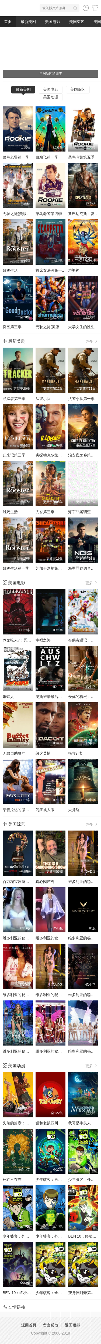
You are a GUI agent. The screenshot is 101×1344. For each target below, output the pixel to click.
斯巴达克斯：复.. (82, 213)
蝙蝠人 (8, 696)
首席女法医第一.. (50, 270)
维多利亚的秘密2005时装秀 (59, 1051)
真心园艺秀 (45, 881)
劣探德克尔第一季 (51, 455)
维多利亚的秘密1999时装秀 (59, 938)
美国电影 (52, 21)
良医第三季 (12, 327)
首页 (8, 21)
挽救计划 (75, 753)
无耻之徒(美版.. (16, 213)
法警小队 (43, 399)
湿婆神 (73, 270)
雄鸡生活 (10, 270)
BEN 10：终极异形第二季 (24, 1293)
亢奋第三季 (45, 512)
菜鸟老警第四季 (49, 213)
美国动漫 (50, 97)
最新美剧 (28, 21)
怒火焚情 (43, 753)
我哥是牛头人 (79, 1123)
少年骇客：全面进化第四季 (58, 1293)
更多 (91, 341)
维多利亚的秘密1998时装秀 (26, 938)
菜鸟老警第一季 (16, 157)
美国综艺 (76, 21)
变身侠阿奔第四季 (83, 1293)
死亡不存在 (12, 1179)
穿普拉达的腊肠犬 (18, 810)
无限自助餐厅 (14, 753)
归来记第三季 (14, 455)
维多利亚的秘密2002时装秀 (59, 995)
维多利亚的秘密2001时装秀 (26, 995)
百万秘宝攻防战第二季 (21, 881)
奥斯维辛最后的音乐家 (54, 696)
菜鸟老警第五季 (81, 157)
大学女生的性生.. (82, 327)
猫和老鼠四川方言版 (52, 1123)
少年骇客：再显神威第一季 (58, 1179)
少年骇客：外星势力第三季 (25, 1236)
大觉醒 (73, 810)
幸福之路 (43, 640)
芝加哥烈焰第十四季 (52, 568)
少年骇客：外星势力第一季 (58, 1236)
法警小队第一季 (81, 399)
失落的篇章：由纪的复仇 (23, 1123)
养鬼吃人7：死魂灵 (19, 640)
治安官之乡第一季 (83, 455)
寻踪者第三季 (14, 399)
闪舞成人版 (45, 810)
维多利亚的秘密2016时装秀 (26, 1051)
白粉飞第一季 (47, 157)
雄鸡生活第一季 (16, 568)
